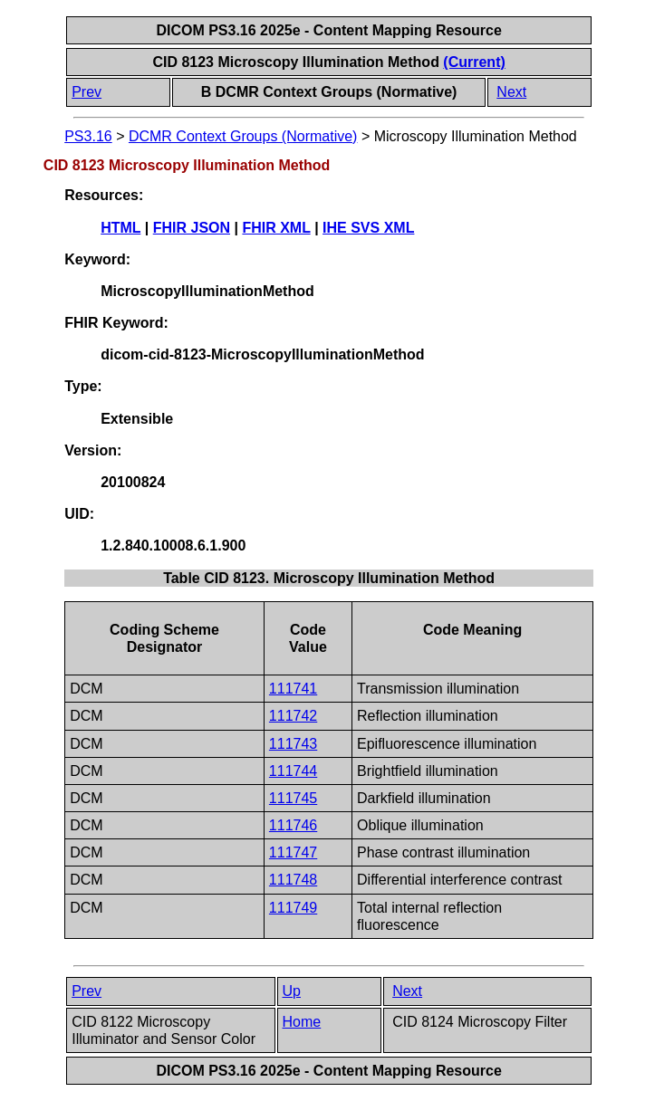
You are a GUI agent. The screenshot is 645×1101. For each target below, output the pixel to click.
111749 (293, 907)
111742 (293, 715)
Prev (86, 92)
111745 (293, 798)
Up (292, 991)
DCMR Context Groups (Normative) (243, 136)
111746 (293, 825)
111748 (293, 879)
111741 (293, 688)
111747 (293, 852)
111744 (293, 771)
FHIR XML (276, 227)
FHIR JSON (191, 227)
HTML (120, 227)
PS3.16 (87, 136)
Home (302, 1021)
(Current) (474, 62)
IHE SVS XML (368, 227)
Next (511, 92)
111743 (293, 744)
